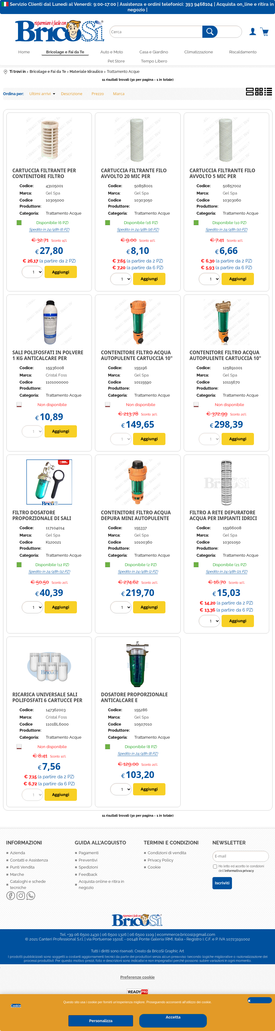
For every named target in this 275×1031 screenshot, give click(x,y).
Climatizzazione (201, 52)
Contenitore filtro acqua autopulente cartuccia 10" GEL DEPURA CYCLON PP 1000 (137, 361)
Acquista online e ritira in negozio (101, 887)
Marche (17, 877)
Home (19, 52)
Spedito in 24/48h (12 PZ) (49, 574)
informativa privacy (239, 873)
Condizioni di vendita (167, 855)
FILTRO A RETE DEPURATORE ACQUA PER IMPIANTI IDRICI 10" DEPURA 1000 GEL (223, 521)
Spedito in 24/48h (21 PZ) (226, 574)
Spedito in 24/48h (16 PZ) (138, 232)
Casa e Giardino (154, 52)
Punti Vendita (22, 870)
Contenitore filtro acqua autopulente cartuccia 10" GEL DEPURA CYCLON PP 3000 (225, 361)
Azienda (17, 855)
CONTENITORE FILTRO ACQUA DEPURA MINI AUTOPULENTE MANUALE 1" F (136, 521)
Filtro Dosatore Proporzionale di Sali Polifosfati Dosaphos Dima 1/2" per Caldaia (48, 524)
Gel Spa (53, 196)
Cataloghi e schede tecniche (28, 887)
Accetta (173, 1017)
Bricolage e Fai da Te (62, 52)
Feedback (88, 877)
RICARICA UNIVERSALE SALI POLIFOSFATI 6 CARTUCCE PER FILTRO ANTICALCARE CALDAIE (48, 703)
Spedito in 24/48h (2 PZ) (138, 574)
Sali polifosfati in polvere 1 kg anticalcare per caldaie (47, 361)
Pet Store (115, 63)
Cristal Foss (56, 378)
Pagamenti (89, 855)
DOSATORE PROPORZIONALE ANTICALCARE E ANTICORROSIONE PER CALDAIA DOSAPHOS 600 (134, 706)
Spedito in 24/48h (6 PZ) (49, 232)
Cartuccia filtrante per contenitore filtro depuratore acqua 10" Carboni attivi (44, 182)
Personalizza (100, 1021)
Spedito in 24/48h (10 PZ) (226, 232)
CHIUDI (260, 1000)
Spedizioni (88, 870)
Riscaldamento (248, 52)
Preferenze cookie (137, 980)
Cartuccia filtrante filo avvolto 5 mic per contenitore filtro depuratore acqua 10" (222, 182)
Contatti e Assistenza (29, 863)
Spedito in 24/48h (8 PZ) (138, 756)
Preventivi (88, 863)
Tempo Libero (155, 63)
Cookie (16, 1006)
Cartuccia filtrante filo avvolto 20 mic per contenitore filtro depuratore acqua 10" (134, 182)
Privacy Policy (160, 863)
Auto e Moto (111, 52)
